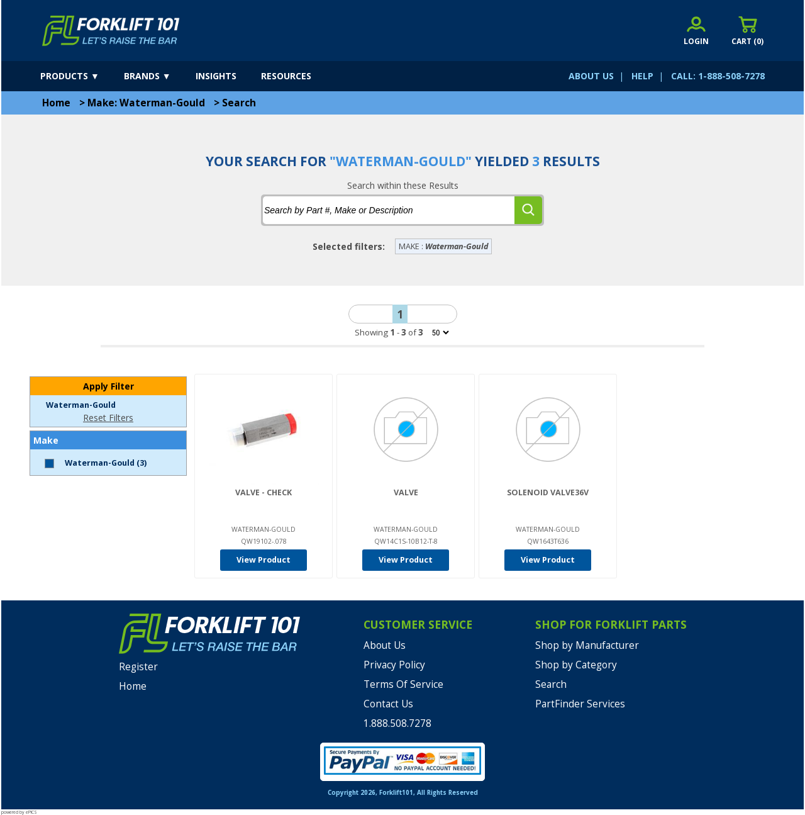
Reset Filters (108, 418)
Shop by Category (576, 665)
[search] (528, 210)
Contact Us (388, 704)
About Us (385, 645)
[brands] (158, 76)
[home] (111, 31)
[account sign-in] (696, 30)
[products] (80, 76)
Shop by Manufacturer (587, 645)
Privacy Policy (394, 665)
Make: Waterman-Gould (146, 103)
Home (56, 103)
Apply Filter (108, 386)
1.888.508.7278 (397, 723)
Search (239, 103)
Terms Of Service (403, 684)
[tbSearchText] (388, 210)
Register (138, 666)
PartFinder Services (580, 704)
